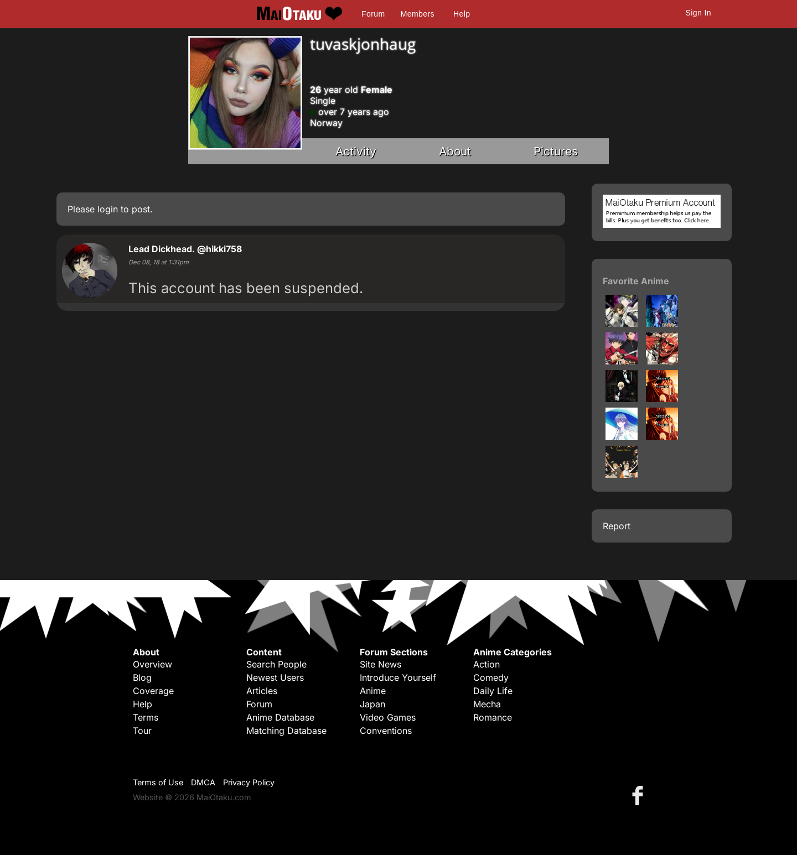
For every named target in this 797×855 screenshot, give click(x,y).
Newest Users (275, 677)
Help (461, 13)
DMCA (203, 782)
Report (616, 525)
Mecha (487, 704)
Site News (380, 664)
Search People (276, 664)
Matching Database (286, 730)
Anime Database (280, 717)
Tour (142, 730)
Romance (492, 717)
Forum (373, 13)
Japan (372, 704)
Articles (261, 690)
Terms (145, 717)
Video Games (388, 717)
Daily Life (493, 690)
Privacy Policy (249, 782)
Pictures (556, 151)
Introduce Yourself (398, 677)
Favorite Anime (636, 280)
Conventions (386, 730)
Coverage (153, 690)
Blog (142, 677)
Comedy (491, 677)
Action (486, 664)
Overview (152, 664)
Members (417, 13)
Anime (373, 690)
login (107, 209)
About (455, 151)
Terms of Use (158, 782)
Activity (355, 151)
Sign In (698, 12)
